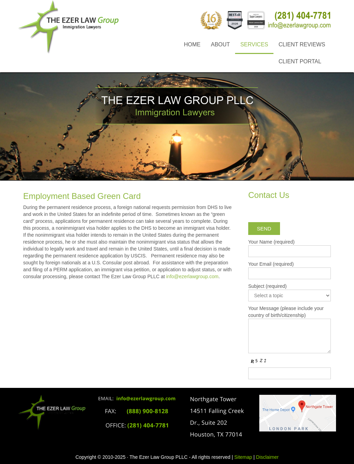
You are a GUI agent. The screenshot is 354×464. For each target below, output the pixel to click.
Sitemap (243, 457)
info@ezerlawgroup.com (192, 276)
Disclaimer (267, 457)
